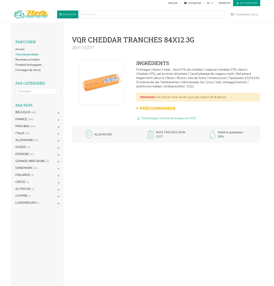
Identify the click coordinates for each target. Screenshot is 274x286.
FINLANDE (24, 175)
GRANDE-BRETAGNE (32, 161)
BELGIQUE (25, 112)
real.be (173, 3)
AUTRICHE (24, 189)
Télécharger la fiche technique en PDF (166, 118)
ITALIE (22, 133)
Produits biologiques (28, 64)
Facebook (192, 3)
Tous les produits (26, 54)
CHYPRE (22, 195)
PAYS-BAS (25, 126)
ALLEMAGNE (26, 140)
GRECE (22, 182)
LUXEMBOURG (27, 202)
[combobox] (37, 91)
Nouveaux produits (27, 59)
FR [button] (208, 3)
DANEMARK (26, 168)
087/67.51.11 (224, 3)
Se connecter (247, 3)
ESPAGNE (24, 154)
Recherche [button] (69, 14)
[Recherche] (151, 14)
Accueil (19, 49)
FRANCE (24, 119)
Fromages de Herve (28, 70)
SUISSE (22, 147)
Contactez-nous (244, 14)
